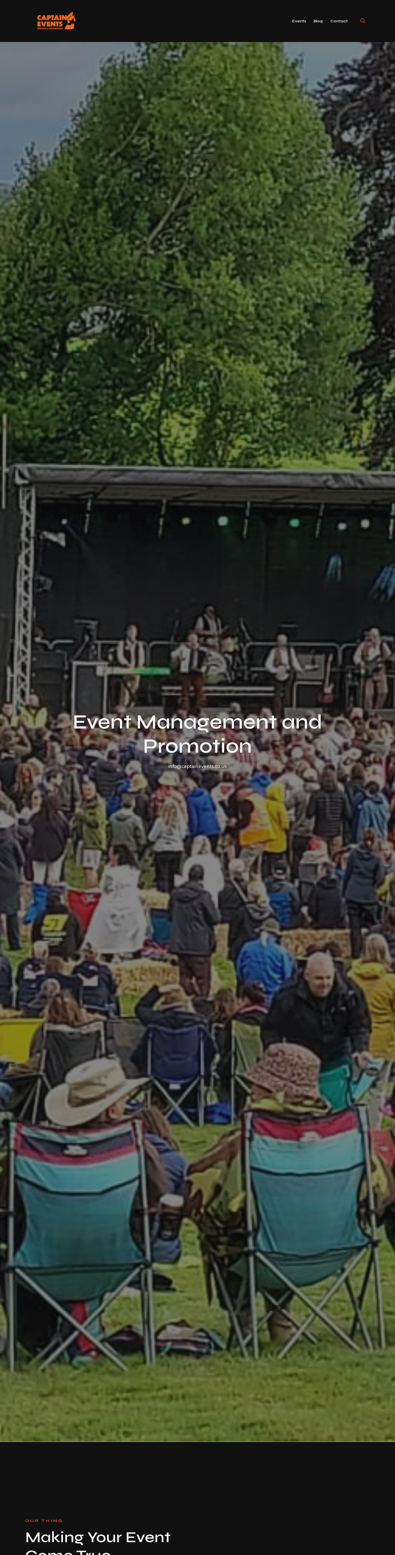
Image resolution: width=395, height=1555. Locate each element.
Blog (318, 21)
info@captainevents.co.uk (197, 766)
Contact (339, 21)
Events (299, 21)
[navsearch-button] (363, 21)
